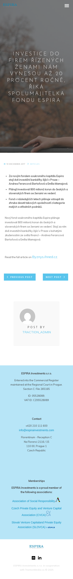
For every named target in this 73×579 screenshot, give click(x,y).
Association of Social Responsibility (33, 501)
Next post (54, 277)
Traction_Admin (36, 332)
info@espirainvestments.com (36, 430)
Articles (35, 164)
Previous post (21, 277)
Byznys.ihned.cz (44, 257)
